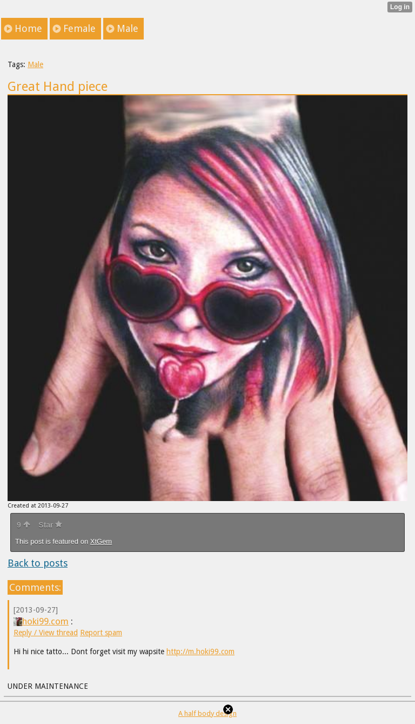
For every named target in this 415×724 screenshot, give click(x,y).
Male (35, 64)
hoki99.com (41, 621)
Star (50, 525)
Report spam (101, 632)
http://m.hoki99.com (200, 651)
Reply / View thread (46, 632)
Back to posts (38, 563)
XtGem (101, 541)
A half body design (207, 713)
